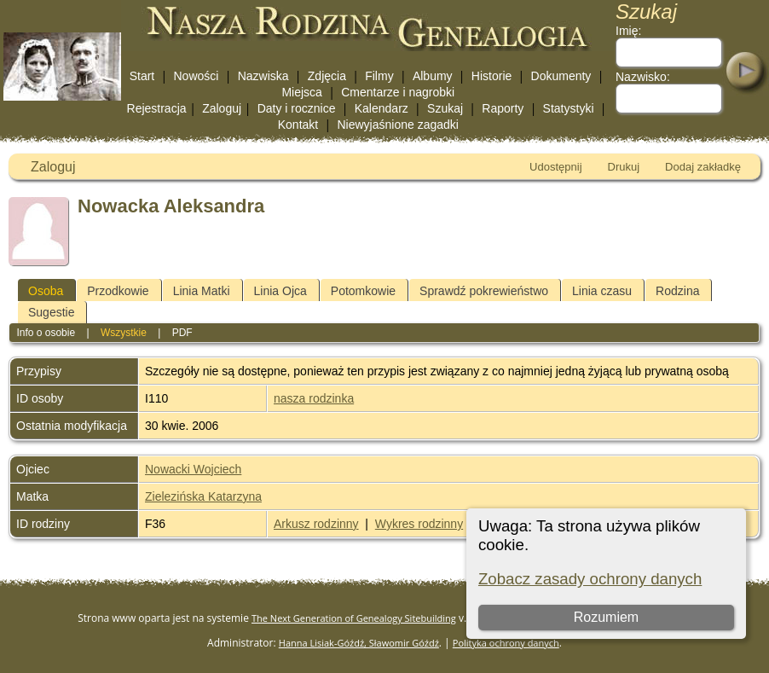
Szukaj (445, 108)
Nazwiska (263, 76)
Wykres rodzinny (419, 524)
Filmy (379, 76)
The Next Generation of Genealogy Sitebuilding (354, 618)
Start (142, 76)
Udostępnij (555, 166)
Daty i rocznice (296, 108)
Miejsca (301, 92)
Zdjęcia (327, 76)
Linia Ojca (280, 291)
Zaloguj (221, 108)
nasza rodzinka (314, 398)
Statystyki (568, 108)
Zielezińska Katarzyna (203, 496)
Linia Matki (201, 291)
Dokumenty (561, 76)
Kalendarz (381, 108)
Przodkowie (117, 291)
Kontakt (298, 124)
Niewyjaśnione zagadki (397, 124)
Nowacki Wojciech (193, 469)
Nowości (196, 76)
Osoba (45, 291)
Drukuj (624, 166)
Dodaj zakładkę (703, 166)
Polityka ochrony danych (506, 642)
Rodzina (677, 291)
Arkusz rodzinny (316, 524)
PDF (182, 333)
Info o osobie (45, 333)
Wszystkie (124, 333)
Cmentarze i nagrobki (397, 92)
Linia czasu (602, 291)
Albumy (433, 76)
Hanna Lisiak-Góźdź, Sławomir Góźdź (359, 642)
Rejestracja (157, 108)
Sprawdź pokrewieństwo (483, 291)
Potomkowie (363, 291)
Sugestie (51, 312)
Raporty (502, 108)
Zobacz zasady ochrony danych (590, 579)
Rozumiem (606, 617)
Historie (491, 76)
